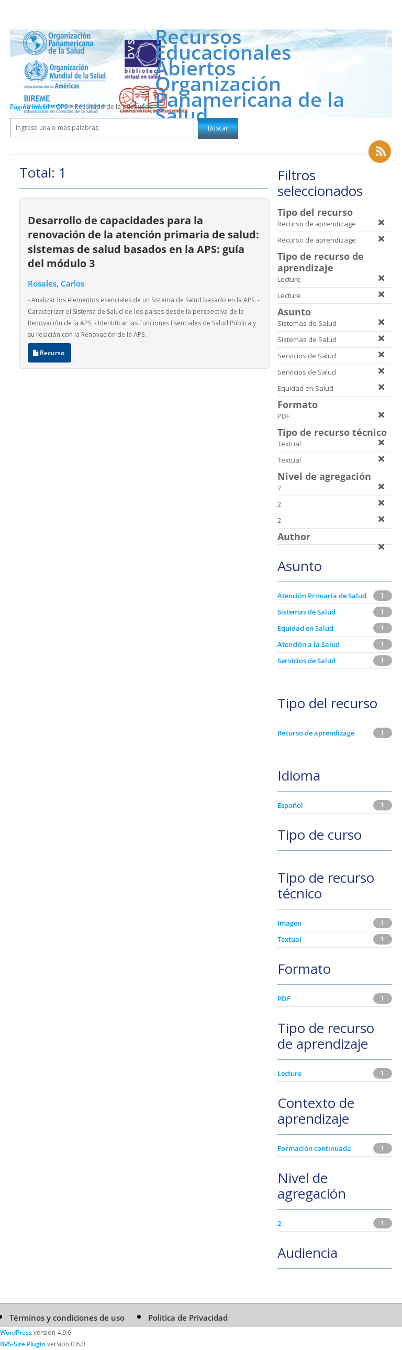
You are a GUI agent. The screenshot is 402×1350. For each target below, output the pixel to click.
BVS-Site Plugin (23, 1344)
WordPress (16, 1332)
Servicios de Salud (306, 660)
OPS (63, 106)
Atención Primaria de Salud (321, 595)
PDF (284, 998)
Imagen (289, 923)
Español (290, 805)
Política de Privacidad (188, 1317)
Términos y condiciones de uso (67, 1317)
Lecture (289, 1073)
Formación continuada (314, 1148)
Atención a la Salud (308, 644)
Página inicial (29, 106)
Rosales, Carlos (56, 283)
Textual (289, 939)
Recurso (49, 352)
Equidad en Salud (305, 628)
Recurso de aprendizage (315, 733)
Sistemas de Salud (306, 612)
